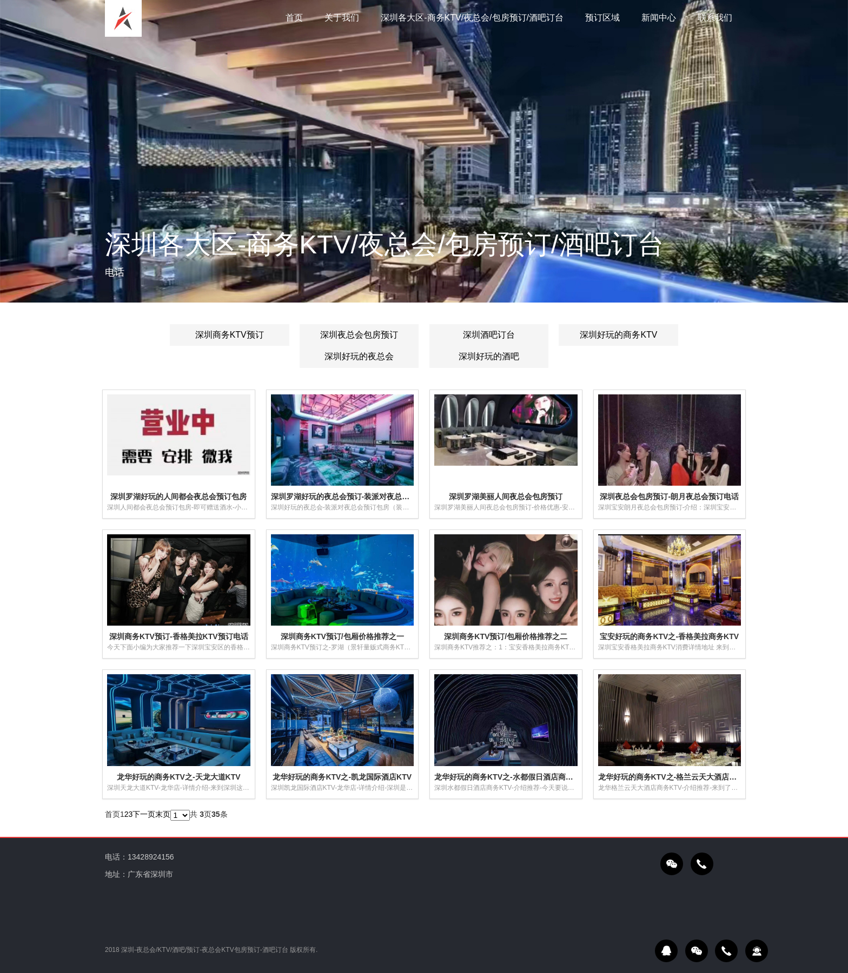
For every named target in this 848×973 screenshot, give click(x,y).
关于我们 (341, 17)
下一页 (143, 814)
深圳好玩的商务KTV (618, 334)
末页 (162, 814)
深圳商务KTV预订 (229, 334)
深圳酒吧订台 (489, 334)
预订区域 (602, 17)
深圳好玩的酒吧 (489, 356)
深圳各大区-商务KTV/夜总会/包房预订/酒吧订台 (472, 17)
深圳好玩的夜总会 (359, 356)
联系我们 (715, 17)
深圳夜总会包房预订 (359, 334)
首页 (294, 17)
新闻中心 (658, 17)
